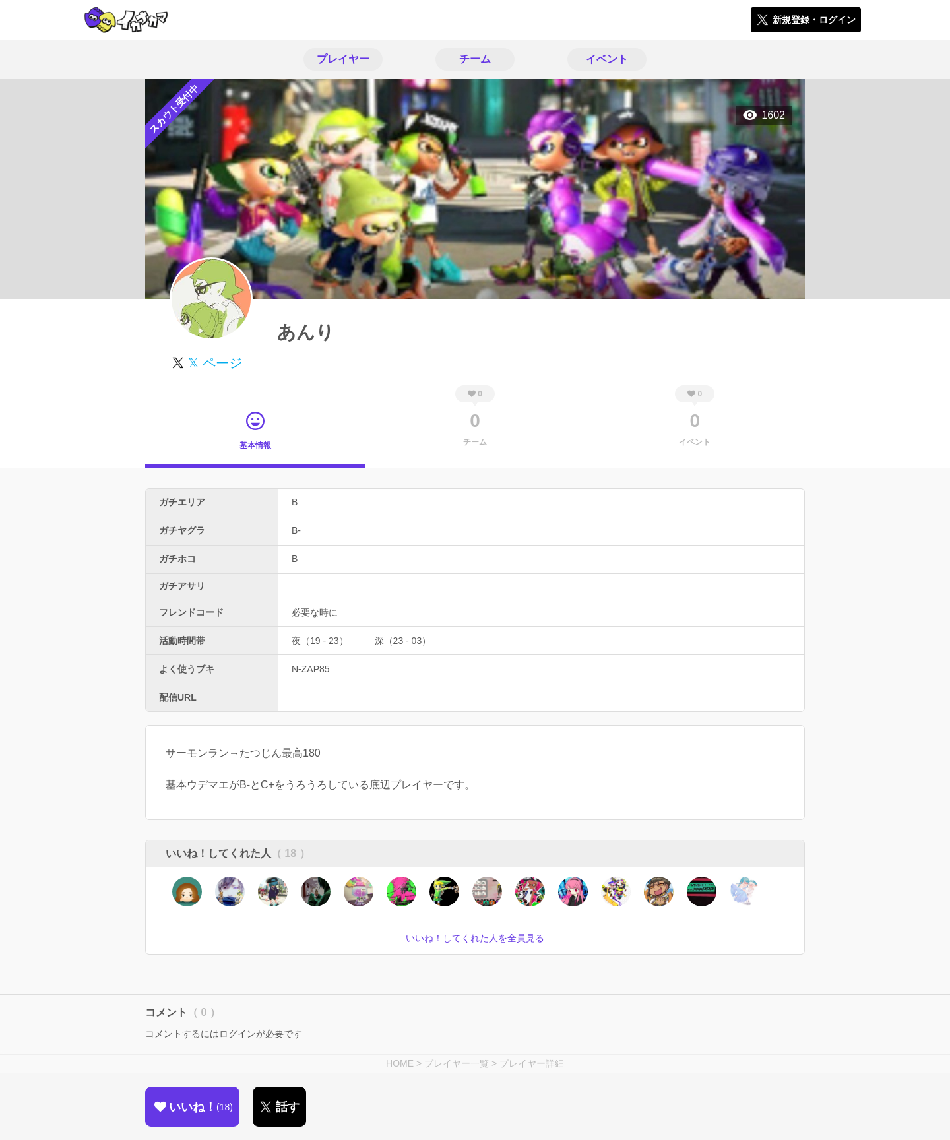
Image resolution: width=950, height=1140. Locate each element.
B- (296, 530)
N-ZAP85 (311, 669)
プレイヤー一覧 (456, 1063)
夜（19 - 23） (320, 640)
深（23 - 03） (403, 640)
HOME (400, 1063)
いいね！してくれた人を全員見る (475, 938)
